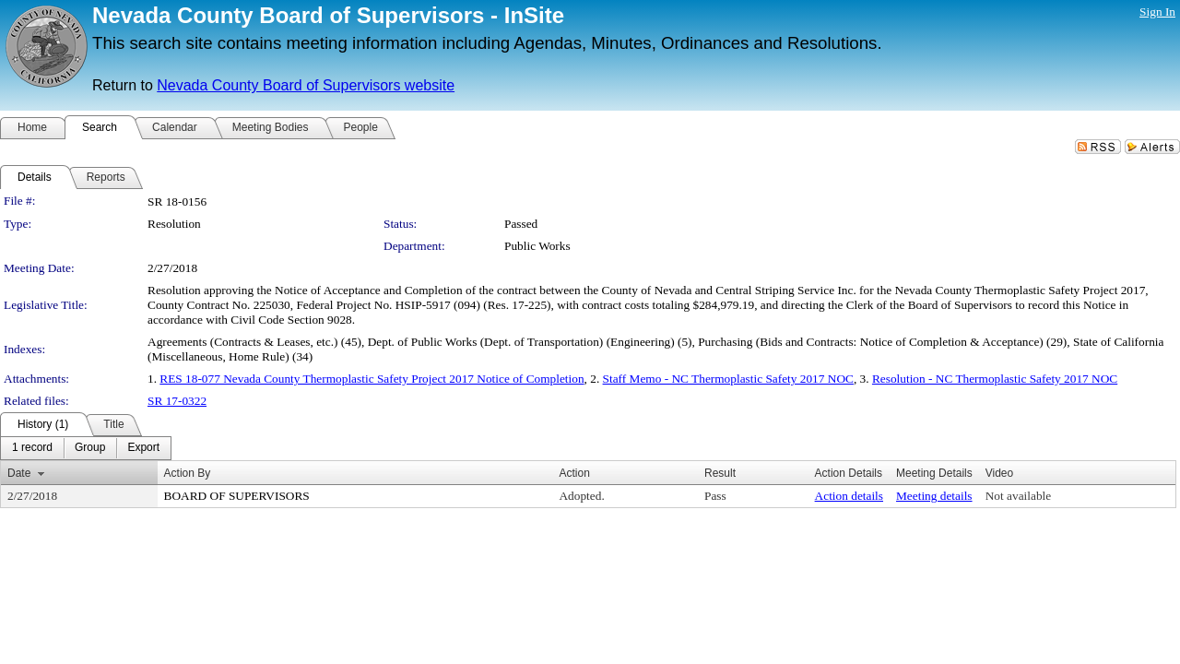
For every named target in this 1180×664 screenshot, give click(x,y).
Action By (187, 473)
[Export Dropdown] (143, 448)
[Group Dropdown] (90, 448)
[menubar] (85, 448)
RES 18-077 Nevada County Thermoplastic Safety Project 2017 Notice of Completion (371, 378)
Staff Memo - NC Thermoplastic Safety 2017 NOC (728, 378)
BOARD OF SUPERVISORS (237, 496)
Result (720, 473)
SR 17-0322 (177, 401)
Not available (1018, 496)
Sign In (1157, 11)
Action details (849, 496)
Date (18, 473)
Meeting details (934, 496)
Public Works (537, 246)
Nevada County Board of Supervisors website (305, 85)
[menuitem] (32, 448)
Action (574, 473)
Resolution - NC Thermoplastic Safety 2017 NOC (994, 378)
